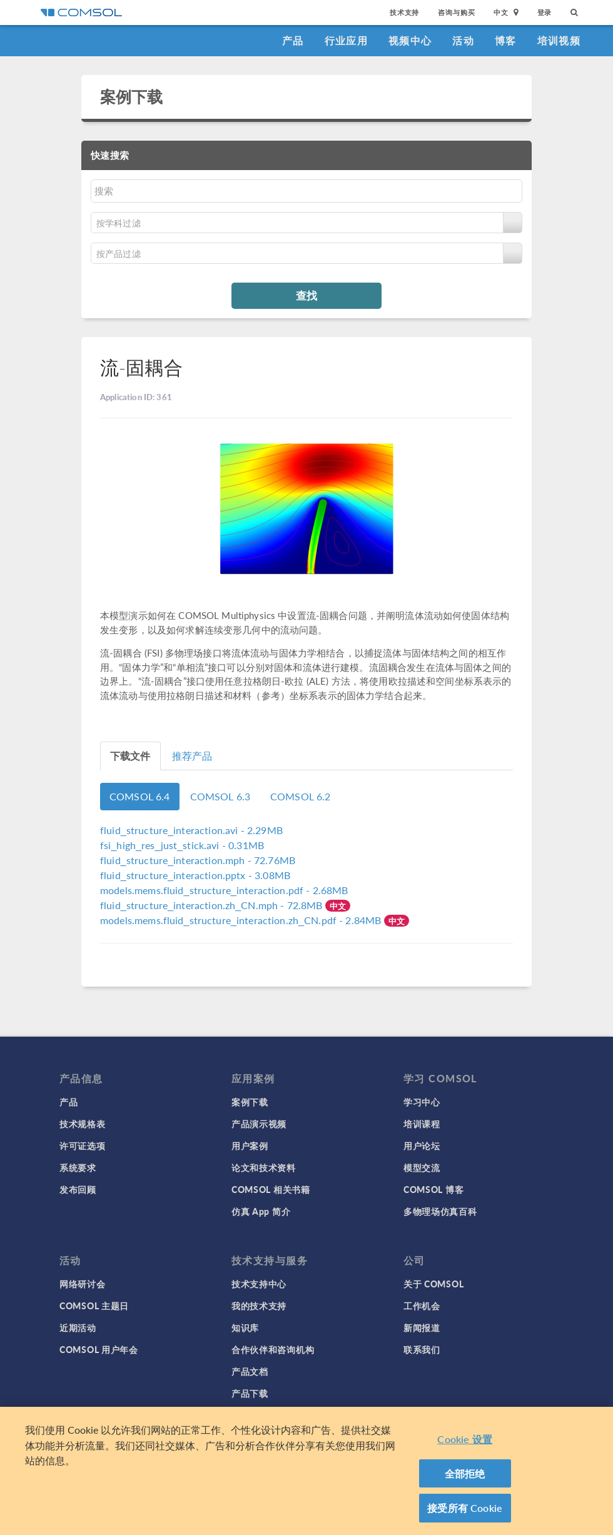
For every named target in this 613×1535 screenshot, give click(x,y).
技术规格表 (82, 1123)
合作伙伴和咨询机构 (272, 1349)
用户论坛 (421, 1145)
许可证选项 (82, 1145)
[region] (306, 1471)
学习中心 (421, 1101)
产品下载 (249, 1393)
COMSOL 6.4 (139, 796)
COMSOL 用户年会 (98, 1349)
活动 (463, 40)
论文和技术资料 (263, 1167)
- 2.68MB (224, 890)
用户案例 (249, 1145)
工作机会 (421, 1305)
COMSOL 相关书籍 (270, 1189)
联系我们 (421, 1349)
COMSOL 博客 (433, 1189)
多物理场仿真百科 (440, 1211)
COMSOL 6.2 (300, 796)
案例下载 (131, 96)
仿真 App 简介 (260, 1211)
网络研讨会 (82, 1283)
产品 (293, 40)
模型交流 (421, 1167)
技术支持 (404, 12)
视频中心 (410, 40)
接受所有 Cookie (464, 1508)
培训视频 (558, 40)
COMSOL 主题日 (94, 1305)
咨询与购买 (456, 12)
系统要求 (77, 1167)
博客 (506, 40)
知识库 (245, 1327)
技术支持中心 (258, 1283)
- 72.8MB (212, 905)
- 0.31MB (182, 845)
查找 (306, 295)
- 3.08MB (195, 875)
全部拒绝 (465, 1473)
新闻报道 (421, 1327)
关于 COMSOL (433, 1283)
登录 (544, 12)
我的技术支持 (258, 1305)
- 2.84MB (242, 920)
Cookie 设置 (464, 1439)
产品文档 (249, 1371)
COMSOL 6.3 (220, 796)
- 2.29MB (191, 830)
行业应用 (346, 40)
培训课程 (421, 1123)
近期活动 (77, 1327)
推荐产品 (192, 755)
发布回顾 (77, 1189)
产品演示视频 (258, 1123)
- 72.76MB (197, 860)
